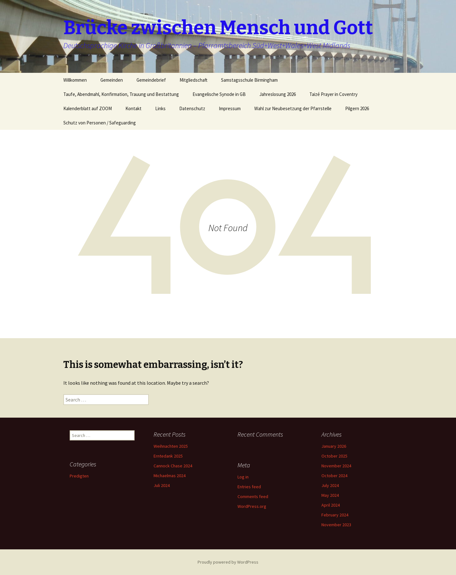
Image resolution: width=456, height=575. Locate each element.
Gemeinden (111, 80)
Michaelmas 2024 (170, 475)
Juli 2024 (162, 485)
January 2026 (333, 446)
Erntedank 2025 (168, 456)
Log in (243, 477)
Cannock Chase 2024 (173, 466)
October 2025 (334, 456)
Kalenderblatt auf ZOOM (87, 108)
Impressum (230, 108)
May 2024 (330, 495)
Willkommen (75, 80)
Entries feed (249, 487)
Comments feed (253, 496)
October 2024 (334, 475)
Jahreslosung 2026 (277, 94)
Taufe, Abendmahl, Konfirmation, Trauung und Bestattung (121, 94)
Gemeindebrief (151, 80)
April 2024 (330, 505)
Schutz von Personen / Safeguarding (99, 123)
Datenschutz (192, 108)
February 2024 (334, 515)
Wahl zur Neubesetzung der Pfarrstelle (293, 108)
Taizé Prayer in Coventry (333, 94)
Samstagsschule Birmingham (249, 80)
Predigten (79, 476)
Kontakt (133, 108)
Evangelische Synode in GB (219, 94)
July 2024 (330, 485)
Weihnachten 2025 (171, 446)
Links (160, 108)
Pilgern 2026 (357, 108)
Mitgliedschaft (193, 80)
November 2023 (336, 525)
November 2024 (336, 466)
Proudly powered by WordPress (228, 562)
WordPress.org (252, 506)
